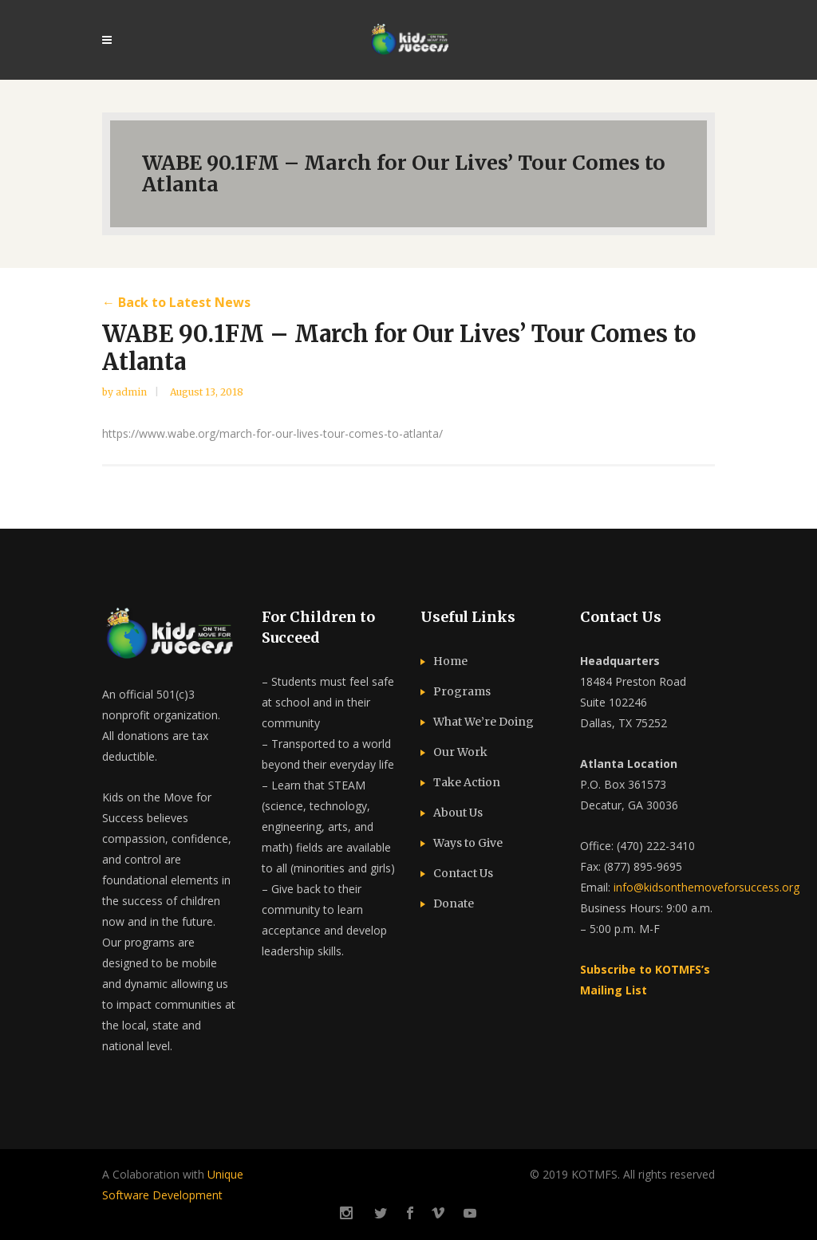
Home (450, 661)
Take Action (466, 782)
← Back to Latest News (176, 302)
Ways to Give (468, 843)
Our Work (460, 752)
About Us (458, 812)
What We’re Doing (483, 721)
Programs (462, 691)
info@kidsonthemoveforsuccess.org (706, 887)
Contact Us (463, 873)
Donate (453, 903)
